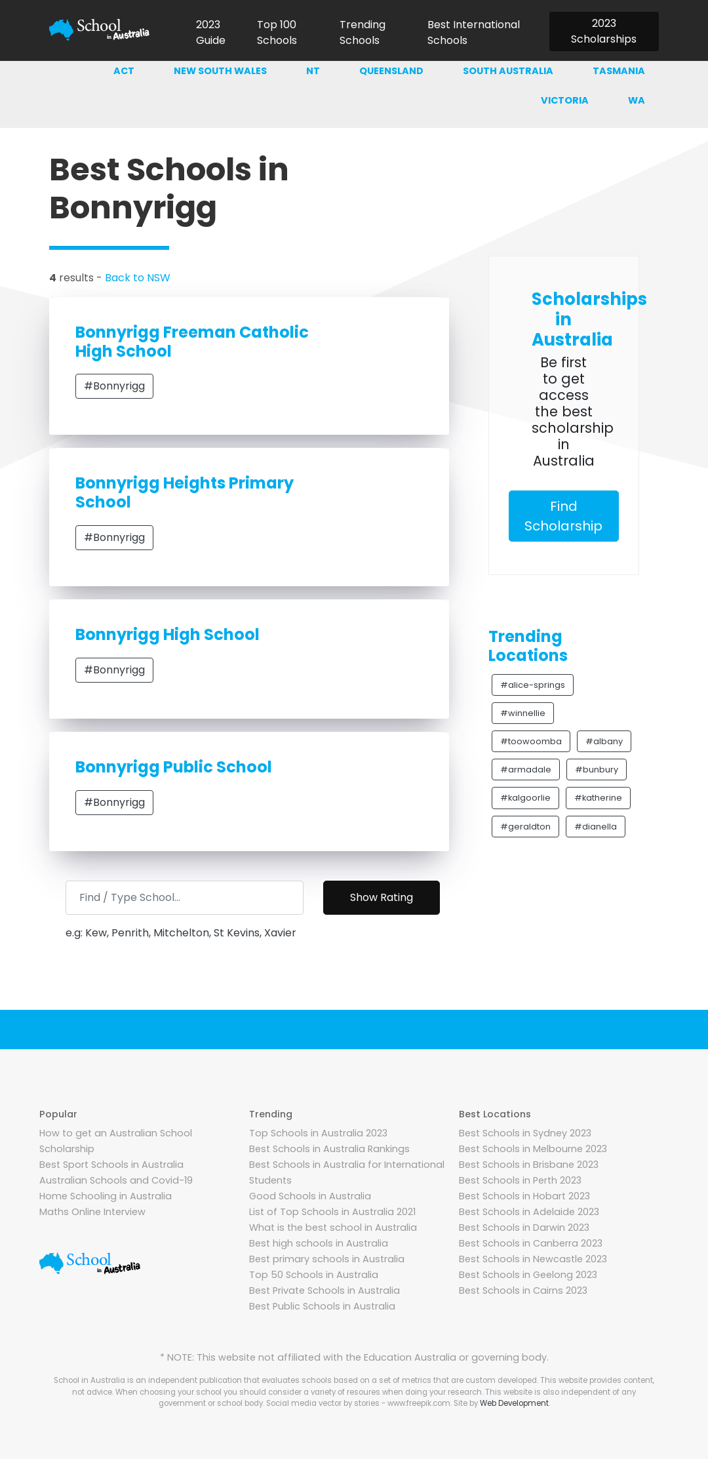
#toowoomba (531, 741)
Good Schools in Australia (310, 1196)
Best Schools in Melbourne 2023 (533, 1148)
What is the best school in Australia (333, 1227)
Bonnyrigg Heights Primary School (184, 492)
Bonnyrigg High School (167, 634)
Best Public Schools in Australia (322, 1306)
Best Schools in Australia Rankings (329, 1148)
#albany (604, 741)
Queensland (391, 70)
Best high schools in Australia (318, 1243)
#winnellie (522, 713)
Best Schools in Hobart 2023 (524, 1196)
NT (313, 70)
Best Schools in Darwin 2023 (524, 1227)
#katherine (598, 797)
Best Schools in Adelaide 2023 (529, 1211)
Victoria (565, 100)
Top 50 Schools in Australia (313, 1274)
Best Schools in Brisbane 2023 (529, 1164)
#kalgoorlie (525, 797)
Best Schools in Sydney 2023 (525, 1133)
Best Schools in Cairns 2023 (523, 1290)
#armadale (525, 769)
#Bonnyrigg (114, 385)
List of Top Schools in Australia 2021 (332, 1211)
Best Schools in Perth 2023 (520, 1180)
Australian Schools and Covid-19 (116, 1180)
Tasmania (619, 70)
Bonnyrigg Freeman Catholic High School (192, 341)
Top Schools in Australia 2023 (318, 1133)
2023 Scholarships (604, 31)
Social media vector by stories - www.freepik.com (358, 1403)
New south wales (220, 70)
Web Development (514, 1403)
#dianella (595, 826)
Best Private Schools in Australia (324, 1290)
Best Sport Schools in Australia (111, 1164)
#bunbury (596, 769)
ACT (123, 70)
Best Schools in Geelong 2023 (528, 1274)
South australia (508, 70)
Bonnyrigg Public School (173, 767)
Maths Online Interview (92, 1211)
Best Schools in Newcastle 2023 (533, 1259)
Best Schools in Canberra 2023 (530, 1243)
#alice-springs (532, 684)
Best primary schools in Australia (326, 1259)
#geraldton (525, 826)
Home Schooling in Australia (105, 1196)
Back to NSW (137, 277)
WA (636, 100)
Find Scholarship (563, 516)
